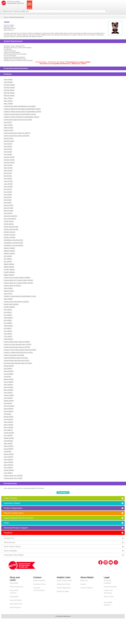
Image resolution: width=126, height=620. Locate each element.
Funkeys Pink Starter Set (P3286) (14, 355)
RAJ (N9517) (8, 328)
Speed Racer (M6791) (10, 216)
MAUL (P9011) (8, 101)
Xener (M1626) (8, 459)
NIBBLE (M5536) (9, 267)
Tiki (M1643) (7, 414)
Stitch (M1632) (8, 443)
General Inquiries (39, 580)
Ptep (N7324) (8, 176)
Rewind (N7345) (9, 291)
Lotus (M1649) (8, 398)
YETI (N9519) (8, 334)
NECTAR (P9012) (9, 90)
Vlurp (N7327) (8, 293)
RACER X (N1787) (9, 232)
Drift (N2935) (8, 202)
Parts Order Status (12, 546)
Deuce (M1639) (8, 425)
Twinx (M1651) (8, 392)
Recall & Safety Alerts (14, 513)
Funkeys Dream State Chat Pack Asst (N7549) (18, 119)
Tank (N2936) (8, 154)
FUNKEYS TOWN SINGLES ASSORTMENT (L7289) (20, 296)
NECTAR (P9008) (9, 95)
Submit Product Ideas (64, 580)
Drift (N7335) (8, 197)
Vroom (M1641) (8, 419)
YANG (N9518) (8, 325)
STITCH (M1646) (9, 406)
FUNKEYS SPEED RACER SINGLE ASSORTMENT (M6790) (22, 111)
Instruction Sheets (12, 503)
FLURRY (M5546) (9, 307)
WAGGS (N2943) (9, 141)
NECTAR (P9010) (9, 93)
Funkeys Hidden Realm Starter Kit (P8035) (17, 342)
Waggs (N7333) (8, 138)
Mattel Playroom (15, 607)
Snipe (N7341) (8, 165)
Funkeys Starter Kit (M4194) (12, 285)
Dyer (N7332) (8, 192)
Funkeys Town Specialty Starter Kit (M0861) (17, 277)
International (9, 542)
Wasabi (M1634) (9, 438)
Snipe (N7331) (8, 168)
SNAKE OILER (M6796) (11, 304)
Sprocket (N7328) (9, 160)
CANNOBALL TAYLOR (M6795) (13, 245)
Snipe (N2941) (8, 170)
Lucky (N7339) (8, 181)
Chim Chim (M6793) (10, 218)
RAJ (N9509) (8, 320)
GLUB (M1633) (8, 441)
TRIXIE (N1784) (8, 221)
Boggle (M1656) (8, 379)
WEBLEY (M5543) (9, 248)
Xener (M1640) (8, 422)
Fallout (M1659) (8, 371)
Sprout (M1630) (8, 449)
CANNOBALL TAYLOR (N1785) (13, 243)
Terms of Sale (108, 596)
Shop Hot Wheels (16, 600)
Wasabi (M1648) (9, 400)
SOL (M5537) (8, 261)
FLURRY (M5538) (9, 272)
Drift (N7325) (8, 200)
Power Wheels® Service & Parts (18, 518)
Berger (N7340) (8, 205)
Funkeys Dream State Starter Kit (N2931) (16, 301)
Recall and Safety (63, 591)
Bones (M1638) (8, 427)
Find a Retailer (10, 551)
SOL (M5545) (8, 256)
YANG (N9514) (8, 339)
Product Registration (13, 508)
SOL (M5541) (8, 259)
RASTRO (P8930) (9, 87)
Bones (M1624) (8, 465)
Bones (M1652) (8, 390)
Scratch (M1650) (9, 395)
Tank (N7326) (8, 152)
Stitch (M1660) (8, 299)
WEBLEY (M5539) (9, 251)
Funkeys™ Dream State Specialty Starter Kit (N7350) (20, 350)
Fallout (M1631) (8, 446)
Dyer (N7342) (8, 189)
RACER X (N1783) (9, 234)
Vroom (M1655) (8, 382)
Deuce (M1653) (8, 387)
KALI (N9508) (8, 323)
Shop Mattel (14, 583)
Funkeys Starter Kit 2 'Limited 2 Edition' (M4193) (18, 280)
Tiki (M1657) (7, 376)
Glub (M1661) (8, 368)
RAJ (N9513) (8, 312)
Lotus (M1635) (8, 435)
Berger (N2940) (8, 210)
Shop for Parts (10, 498)
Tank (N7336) (8, 149)
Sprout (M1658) (8, 374)
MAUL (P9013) (8, 98)
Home (5, 17)
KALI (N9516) (8, 331)
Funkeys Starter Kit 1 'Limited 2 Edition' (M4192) (18, 283)
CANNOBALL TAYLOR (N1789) (13, 240)
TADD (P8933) (8, 288)
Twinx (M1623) (8, 467)
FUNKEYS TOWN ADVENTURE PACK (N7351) (18, 352)
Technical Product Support (16, 528)
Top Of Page (62, 492)
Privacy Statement (110, 587)
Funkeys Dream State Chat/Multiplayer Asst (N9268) (19, 106)
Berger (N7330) (8, 208)
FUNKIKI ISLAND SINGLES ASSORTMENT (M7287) (20, 114)
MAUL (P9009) (8, 103)
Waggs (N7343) (8, 130)
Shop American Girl (16, 587)
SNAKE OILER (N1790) (11, 226)
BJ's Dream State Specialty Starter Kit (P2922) (18, 363)
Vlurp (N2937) (8, 146)
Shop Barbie (14, 596)
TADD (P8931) (8, 79)
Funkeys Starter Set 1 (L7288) (13, 478)
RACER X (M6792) (9, 237)
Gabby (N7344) (8, 127)
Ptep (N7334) (8, 173)
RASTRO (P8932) (9, 85)
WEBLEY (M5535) (9, 253)
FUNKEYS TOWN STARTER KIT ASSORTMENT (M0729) (21, 117)
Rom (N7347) (8, 122)
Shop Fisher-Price (16, 604)
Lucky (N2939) (8, 186)
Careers (83, 584)
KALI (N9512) (8, 315)
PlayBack (8, 533)
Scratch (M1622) (9, 470)
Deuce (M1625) (8, 462)
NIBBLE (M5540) (9, 275)
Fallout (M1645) (8, 408)
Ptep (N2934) (8, 178)
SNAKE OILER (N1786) (11, 229)
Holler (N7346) (8, 125)
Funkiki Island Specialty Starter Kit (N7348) (17, 347)
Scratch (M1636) (9, 433)
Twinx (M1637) (8, 430)
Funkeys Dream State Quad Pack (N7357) (16, 360)
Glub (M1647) (8, 403)
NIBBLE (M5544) (9, 264)
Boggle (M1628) (8, 454)
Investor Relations (86, 588)
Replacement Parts (63, 584)
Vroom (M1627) (8, 457)
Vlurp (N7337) (8, 144)
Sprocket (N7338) (9, 157)
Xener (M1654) (8, 384)
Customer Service (39, 584)
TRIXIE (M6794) (9, 224)
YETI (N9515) (8, 336)
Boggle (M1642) (8, 416)
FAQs (6, 523)
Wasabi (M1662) (9, 366)
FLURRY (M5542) (9, 269)
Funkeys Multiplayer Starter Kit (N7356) (16, 358)
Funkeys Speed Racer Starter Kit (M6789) (16, 135)
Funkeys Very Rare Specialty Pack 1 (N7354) (17, 344)
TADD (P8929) (8, 82)
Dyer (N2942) (8, 194)
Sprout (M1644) (8, 411)
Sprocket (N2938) (9, 162)
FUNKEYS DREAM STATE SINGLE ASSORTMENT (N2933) (22, 109)
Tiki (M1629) (7, 451)
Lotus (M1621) (8, 473)
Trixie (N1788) (8, 213)
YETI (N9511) (8, 309)
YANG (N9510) (8, 317)
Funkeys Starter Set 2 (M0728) (13, 475)
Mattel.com (84, 580)
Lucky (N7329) (8, 184)
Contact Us (9, 538)
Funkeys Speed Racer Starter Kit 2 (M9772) (17, 133)
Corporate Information (14, 555)
